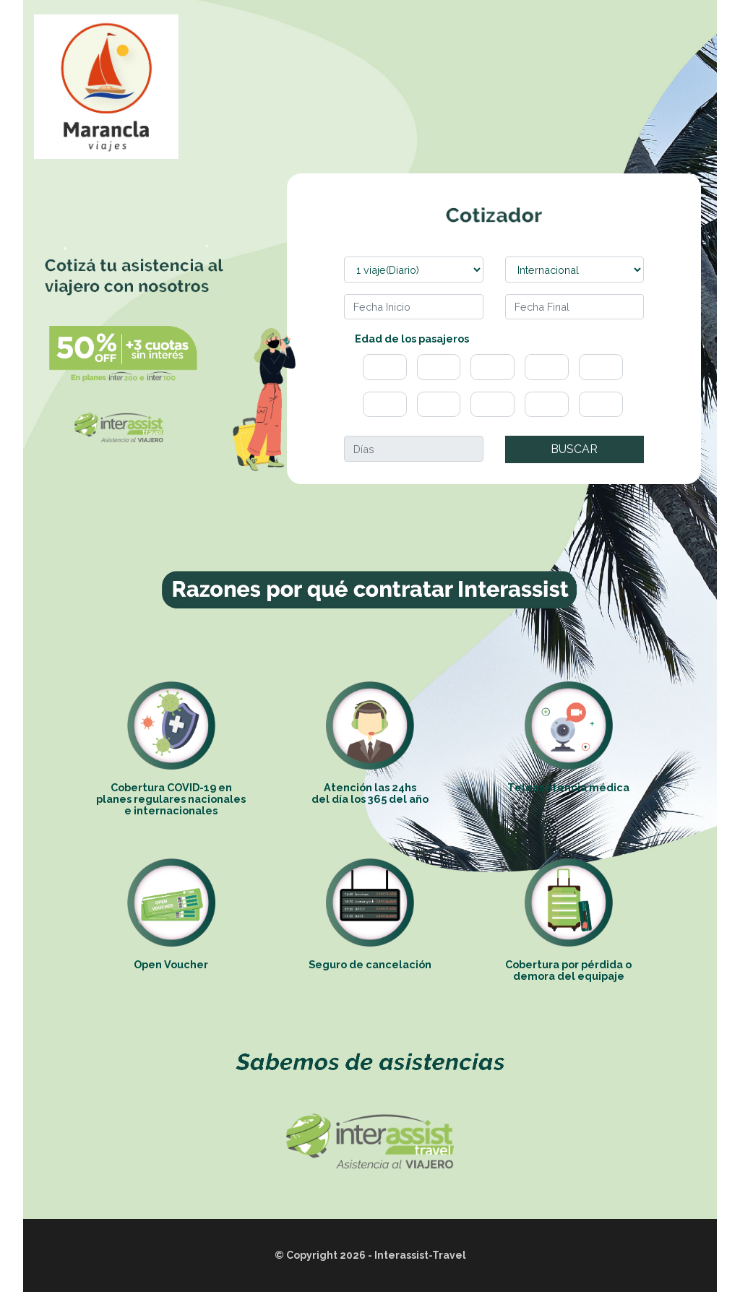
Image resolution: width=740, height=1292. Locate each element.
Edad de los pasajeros (412, 338)
